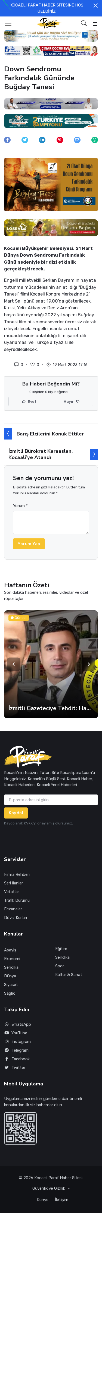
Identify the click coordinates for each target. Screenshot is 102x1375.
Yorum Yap (29, 543)
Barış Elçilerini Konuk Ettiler (50, 433)
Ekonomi (12, 958)
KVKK (28, 823)
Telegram (16, 1050)
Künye (42, 1199)
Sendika (11, 967)
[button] (84, 23)
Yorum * (20, 505)
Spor (59, 966)
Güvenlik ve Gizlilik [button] (49, 1188)
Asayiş (10, 950)
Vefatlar (11, 891)
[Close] (95, 5)
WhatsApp (17, 1024)
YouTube (15, 1033)
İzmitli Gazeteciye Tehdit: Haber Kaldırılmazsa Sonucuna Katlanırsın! (51, 708)
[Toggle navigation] (8, 23)
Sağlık (9, 993)
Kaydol (16, 812)
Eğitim (61, 948)
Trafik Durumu (17, 900)
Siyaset (11, 984)
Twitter (14, 1068)
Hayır (72, 401)
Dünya (10, 976)
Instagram (17, 1042)
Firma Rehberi (17, 874)
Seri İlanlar (13, 883)
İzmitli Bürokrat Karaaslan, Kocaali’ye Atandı (40, 454)
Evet (29, 401)
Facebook (17, 1059)
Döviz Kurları (15, 917)
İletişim (61, 1199)
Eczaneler (13, 909)
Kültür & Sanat (68, 974)
